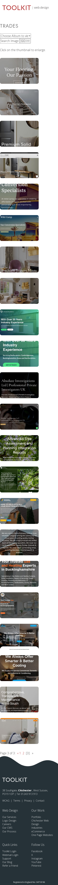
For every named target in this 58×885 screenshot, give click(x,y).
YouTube (36, 862)
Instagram (37, 858)
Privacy (28, 800)
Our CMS (7, 827)
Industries (36, 827)
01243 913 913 (29, 794)
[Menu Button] (53, 7)
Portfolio (36, 817)
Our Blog (7, 862)
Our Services (9, 817)
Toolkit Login (9, 851)
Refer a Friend (10, 865)
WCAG (6, 800)
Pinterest (36, 865)
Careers (6, 824)
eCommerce (38, 831)
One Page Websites (42, 835)
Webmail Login (10, 855)
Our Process (9, 831)
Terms (17, 800)
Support (6, 858)
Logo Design (9, 820)
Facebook (36, 851)
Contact (40, 800)
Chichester (25, 790)
